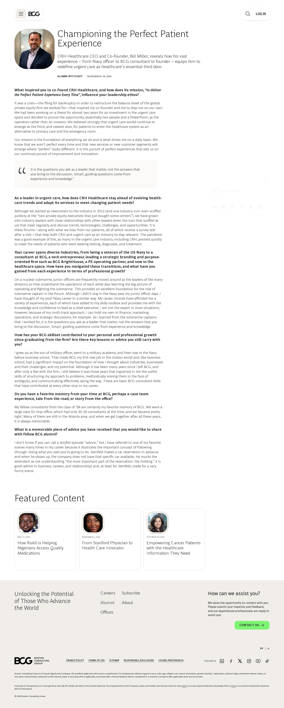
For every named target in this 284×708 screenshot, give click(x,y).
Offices (107, 612)
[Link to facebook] (231, 661)
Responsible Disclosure (139, 660)
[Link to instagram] (249, 661)
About (127, 602)
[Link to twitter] (240, 661)
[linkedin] (260, 141)
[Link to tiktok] (267, 661)
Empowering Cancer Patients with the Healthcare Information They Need (174, 548)
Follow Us (210, 661)
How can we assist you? (234, 593)
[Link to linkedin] (222, 661)
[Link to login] (261, 13)
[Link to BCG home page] (34, 13)
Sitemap (114, 660)
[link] (231, 141)
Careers (108, 592)
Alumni (107, 602)
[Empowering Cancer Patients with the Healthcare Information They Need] (158, 523)
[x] (250, 141)
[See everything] (266, 113)
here (184, 686)
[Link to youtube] (258, 661)
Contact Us (252, 625)
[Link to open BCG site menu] (21, 14)
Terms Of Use (96, 660)
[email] (222, 141)
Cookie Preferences (171, 660)
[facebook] (241, 141)
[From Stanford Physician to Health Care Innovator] (93, 523)
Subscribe (131, 592)
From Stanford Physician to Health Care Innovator (107, 545)
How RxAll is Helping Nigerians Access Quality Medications (41, 548)
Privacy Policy (75, 660)
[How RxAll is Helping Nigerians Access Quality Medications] (29, 523)
